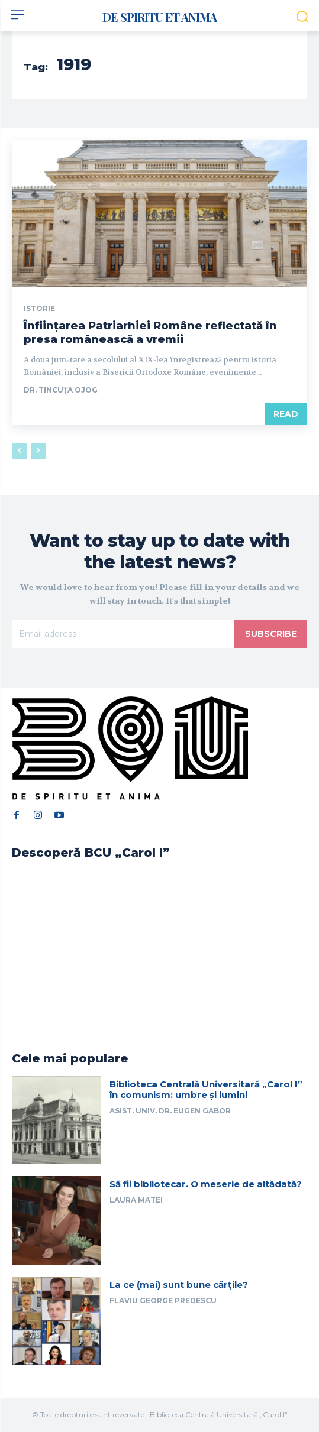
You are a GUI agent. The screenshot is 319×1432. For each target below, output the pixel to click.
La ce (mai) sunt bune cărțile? (178, 1284)
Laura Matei (136, 1200)
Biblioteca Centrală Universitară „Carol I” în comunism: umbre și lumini (205, 1089)
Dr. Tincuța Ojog (61, 389)
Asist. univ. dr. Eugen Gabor (170, 1110)
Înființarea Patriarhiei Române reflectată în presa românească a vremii (150, 332)
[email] (123, 634)
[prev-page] (19, 451)
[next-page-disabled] (38, 451)
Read (285, 414)
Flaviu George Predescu (163, 1300)
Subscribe (271, 633)
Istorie (39, 308)
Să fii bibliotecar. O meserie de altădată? (205, 1184)
